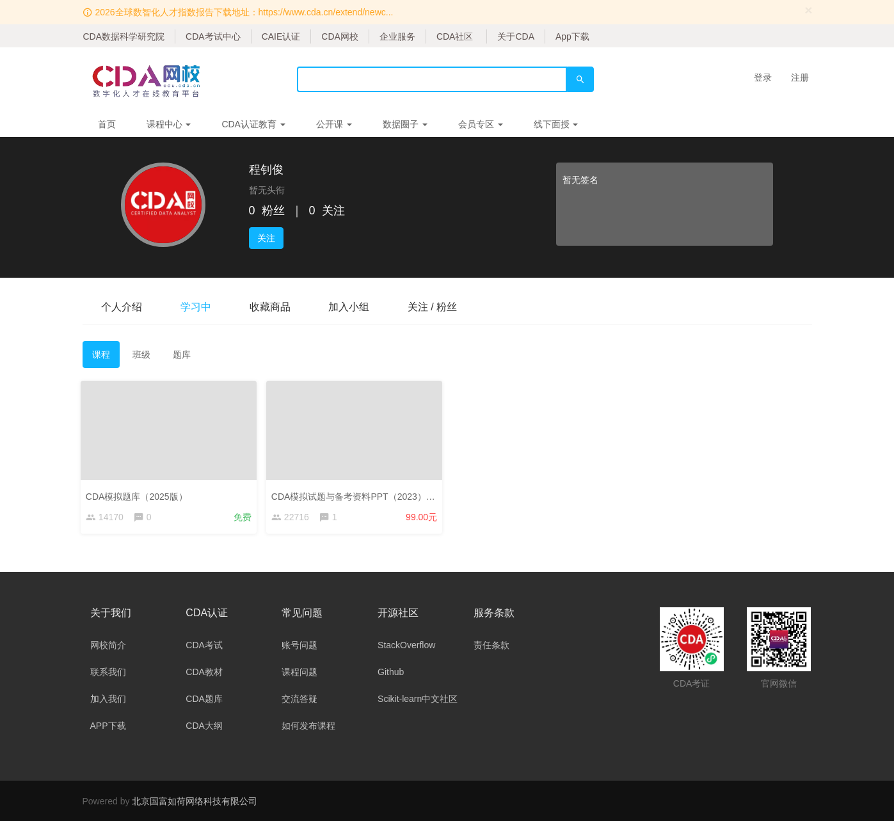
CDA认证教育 (253, 124)
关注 (266, 238)
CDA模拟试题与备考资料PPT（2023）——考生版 (373, 495)
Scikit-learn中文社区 (418, 699)
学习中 (196, 306)
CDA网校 (339, 36)
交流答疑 (299, 699)
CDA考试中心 (213, 36)
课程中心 (169, 124)
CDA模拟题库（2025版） (138, 495)
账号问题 (299, 645)
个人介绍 (122, 306)
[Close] (808, 10)
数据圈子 (405, 124)
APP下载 (108, 726)
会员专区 (480, 124)
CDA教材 (204, 672)
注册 (800, 77)
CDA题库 (204, 699)
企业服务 (397, 36)
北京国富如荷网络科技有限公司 (194, 801)
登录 (763, 77)
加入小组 (350, 306)
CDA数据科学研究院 (124, 36)
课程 (101, 354)
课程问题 (299, 672)
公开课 (334, 124)
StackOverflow (406, 645)
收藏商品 (270, 306)
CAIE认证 (281, 36)
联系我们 (108, 672)
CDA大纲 (204, 726)
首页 (107, 124)
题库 (182, 354)
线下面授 (556, 124)
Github (391, 672)
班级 (141, 354)
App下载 (572, 36)
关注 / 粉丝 (433, 306)
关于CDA (515, 36)
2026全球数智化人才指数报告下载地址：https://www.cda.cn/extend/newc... (244, 12)
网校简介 (108, 645)
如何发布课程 (308, 726)
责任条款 (491, 645)
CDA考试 (204, 645)
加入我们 (108, 699)
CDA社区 (455, 36)
